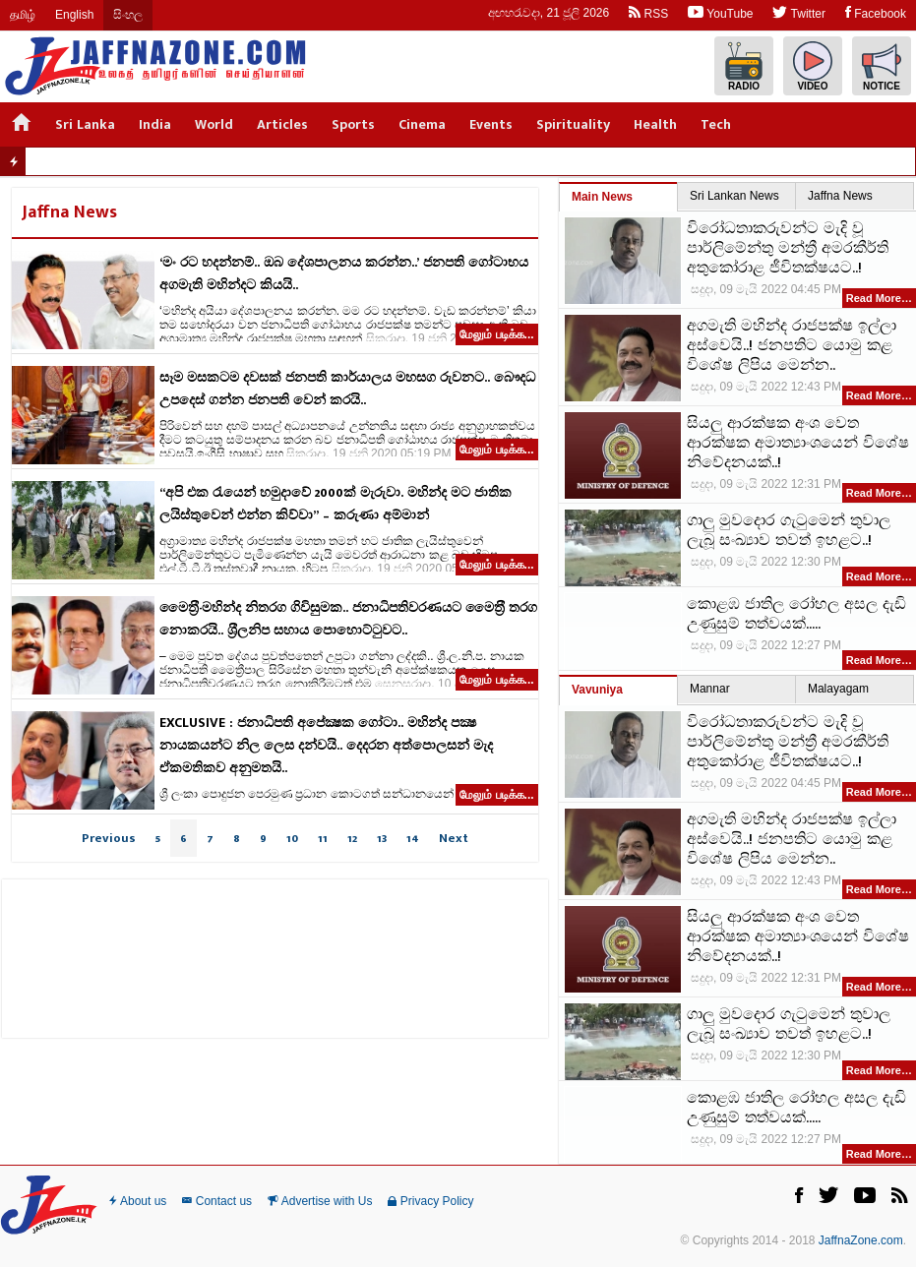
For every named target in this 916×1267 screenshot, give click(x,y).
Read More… (879, 298)
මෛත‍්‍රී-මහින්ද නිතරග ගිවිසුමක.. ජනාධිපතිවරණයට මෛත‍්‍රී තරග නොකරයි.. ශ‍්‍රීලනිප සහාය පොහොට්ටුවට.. (348, 618)
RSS (648, 12)
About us (137, 1201)
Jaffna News (840, 196)
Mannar (710, 688)
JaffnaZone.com (861, 1240)
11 (323, 838)
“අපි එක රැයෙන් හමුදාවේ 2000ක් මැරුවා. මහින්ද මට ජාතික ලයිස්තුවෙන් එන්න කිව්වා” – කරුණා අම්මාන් (335, 503)
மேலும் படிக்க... (496, 334)
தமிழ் (22, 15)
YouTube (720, 12)
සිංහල (128, 15)
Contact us (217, 1201)
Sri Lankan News (734, 196)
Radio (743, 66)
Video (812, 66)
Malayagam (838, 688)
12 (352, 838)
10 (292, 838)
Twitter (798, 12)
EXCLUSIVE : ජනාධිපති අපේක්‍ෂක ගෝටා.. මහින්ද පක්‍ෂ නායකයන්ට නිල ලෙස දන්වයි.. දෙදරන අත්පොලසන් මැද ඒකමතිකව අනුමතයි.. (326, 745)
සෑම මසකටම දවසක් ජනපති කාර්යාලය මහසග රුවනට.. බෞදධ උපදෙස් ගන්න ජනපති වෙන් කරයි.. (347, 388)
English (74, 15)
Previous (109, 838)
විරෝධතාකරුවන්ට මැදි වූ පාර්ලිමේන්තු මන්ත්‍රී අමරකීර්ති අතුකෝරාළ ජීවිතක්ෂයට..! (787, 248)
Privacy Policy (430, 1201)
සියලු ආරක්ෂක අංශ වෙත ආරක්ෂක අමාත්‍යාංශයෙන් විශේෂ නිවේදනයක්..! (798, 443)
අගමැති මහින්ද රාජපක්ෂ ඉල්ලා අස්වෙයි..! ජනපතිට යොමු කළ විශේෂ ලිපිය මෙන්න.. (791, 346)
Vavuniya (597, 689)
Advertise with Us (320, 1201)
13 (382, 838)
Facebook (875, 12)
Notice (881, 66)
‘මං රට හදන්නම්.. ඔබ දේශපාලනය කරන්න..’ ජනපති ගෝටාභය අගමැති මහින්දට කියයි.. (343, 273)
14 (412, 838)
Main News (602, 197)
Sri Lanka (85, 124)
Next (453, 838)
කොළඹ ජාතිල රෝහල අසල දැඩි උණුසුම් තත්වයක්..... (796, 614)
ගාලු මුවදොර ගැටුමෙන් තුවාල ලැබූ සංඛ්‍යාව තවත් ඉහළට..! (788, 531)
